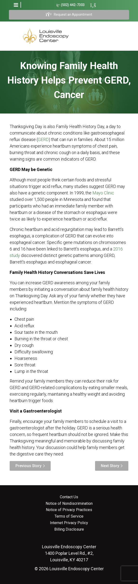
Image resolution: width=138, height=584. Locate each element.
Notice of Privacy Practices (69, 510)
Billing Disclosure (69, 529)
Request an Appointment (69, 14)
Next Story (110, 465)
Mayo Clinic (103, 192)
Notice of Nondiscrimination (69, 504)
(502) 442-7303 (70, 5)
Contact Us (69, 497)
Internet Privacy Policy (69, 523)
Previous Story (28, 465)
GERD (43, 139)
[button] (16, 5)
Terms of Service (69, 516)
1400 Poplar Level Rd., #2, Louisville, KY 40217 (69, 553)
